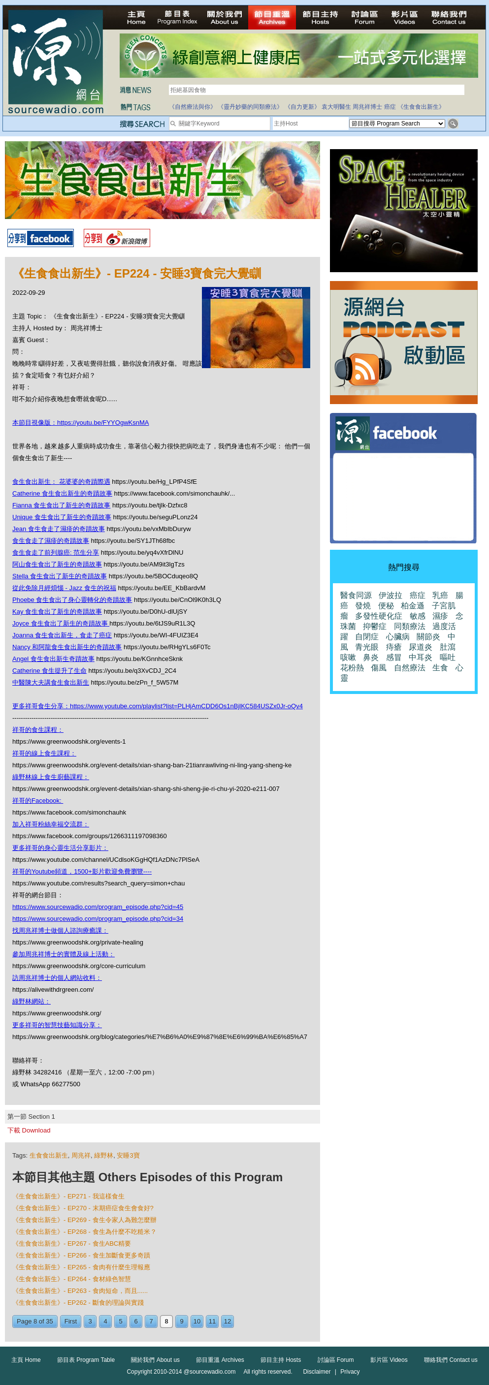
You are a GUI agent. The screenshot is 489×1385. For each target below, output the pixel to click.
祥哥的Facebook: (37, 800)
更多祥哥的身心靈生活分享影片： (60, 847)
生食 (440, 667)
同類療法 (409, 626)
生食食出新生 (49, 1155)
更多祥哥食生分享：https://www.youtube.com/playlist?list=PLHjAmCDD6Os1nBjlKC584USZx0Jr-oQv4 (157, 706)
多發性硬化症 (378, 616)
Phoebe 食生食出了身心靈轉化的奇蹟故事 (72, 599)
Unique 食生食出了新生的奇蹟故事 (61, 517)
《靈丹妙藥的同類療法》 (250, 106)
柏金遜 (412, 605)
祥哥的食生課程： (38, 729)
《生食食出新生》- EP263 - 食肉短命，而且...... (80, 1290)
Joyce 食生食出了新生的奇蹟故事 (60, 623)
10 (197, 1321)
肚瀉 (448, 647)
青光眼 (367, 647)
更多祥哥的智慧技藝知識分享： (57, 1025)
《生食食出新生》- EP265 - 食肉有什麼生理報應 (81, 1267)
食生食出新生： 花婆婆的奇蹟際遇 (61, 481)
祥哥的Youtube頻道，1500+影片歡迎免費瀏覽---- (82, 871)
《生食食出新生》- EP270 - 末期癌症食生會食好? (83, 1208)
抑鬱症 (375, 626)
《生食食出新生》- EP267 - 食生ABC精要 (71, 1243)
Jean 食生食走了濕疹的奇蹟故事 (58, 529)
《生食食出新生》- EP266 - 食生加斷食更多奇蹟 (81, 1255)
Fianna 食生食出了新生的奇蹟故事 (61, 505)
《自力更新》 (302, 106)
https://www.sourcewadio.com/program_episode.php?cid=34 (97, 918)
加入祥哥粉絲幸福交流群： (50, 824)
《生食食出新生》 (421, 106)
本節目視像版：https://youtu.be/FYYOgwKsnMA (80, 422)
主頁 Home (25, 1359)
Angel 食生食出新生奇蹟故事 (53, 658)
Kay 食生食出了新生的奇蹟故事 (57, 611)
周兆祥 (81, 1155)
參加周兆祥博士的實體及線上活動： (63, 954)
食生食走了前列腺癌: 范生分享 (55, 552)
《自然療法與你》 (192, 106)
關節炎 (428, 636)
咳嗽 (348, 657)
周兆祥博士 (367, 106)
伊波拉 (390, 595)
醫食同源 (356, 595)
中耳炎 (420, 657)
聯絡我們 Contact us (451, 1359)
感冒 (394, 657)
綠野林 (103, 1155)
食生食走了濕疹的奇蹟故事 (50, 540)
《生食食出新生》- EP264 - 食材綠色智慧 (71, 1279)
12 (227, 1321)
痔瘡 (394, 647)
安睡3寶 (128, 1155)
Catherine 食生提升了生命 (49, 670)
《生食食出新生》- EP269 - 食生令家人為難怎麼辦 (84, 1220)
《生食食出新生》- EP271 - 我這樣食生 (68, 1196)
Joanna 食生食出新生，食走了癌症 (62, 635)
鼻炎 (371, 657)
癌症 (390, 106)
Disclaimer (316, 1371)
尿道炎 (420, 647)
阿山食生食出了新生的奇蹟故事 (57, 564)
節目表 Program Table (86, 1359)
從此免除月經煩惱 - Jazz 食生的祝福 (64, 588)
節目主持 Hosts (281, 1359)
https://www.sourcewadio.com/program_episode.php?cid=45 (97, 907)
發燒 (363, 605)
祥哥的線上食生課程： (44, 753)
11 (212, 1321)
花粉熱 (352, 667)
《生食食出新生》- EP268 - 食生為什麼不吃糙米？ (84, 1231)
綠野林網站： (31, 1001)
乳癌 (440, 595)
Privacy (349, 1371)
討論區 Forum (336, 1359)
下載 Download (28, 1130)
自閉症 (367, 636)
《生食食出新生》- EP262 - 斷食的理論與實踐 (78, 1302)
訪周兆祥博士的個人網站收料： (57, 977)
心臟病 (398, 636)
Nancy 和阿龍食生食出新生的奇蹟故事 (67, 647)
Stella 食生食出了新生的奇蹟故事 (59, 576)
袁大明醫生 (336, 106)
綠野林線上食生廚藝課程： (50, 777)
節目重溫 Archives (220, 1359)
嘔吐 (448, 657)
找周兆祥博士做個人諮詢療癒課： (60, 930)
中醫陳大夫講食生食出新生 (50, 682)
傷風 (379, 667)
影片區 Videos (389, 1359)
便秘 (386, 605)
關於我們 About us (155, 1359)
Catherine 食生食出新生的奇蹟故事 (62, 493)
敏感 (417, 616)
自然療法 (409, 667)
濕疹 (440, 616)
